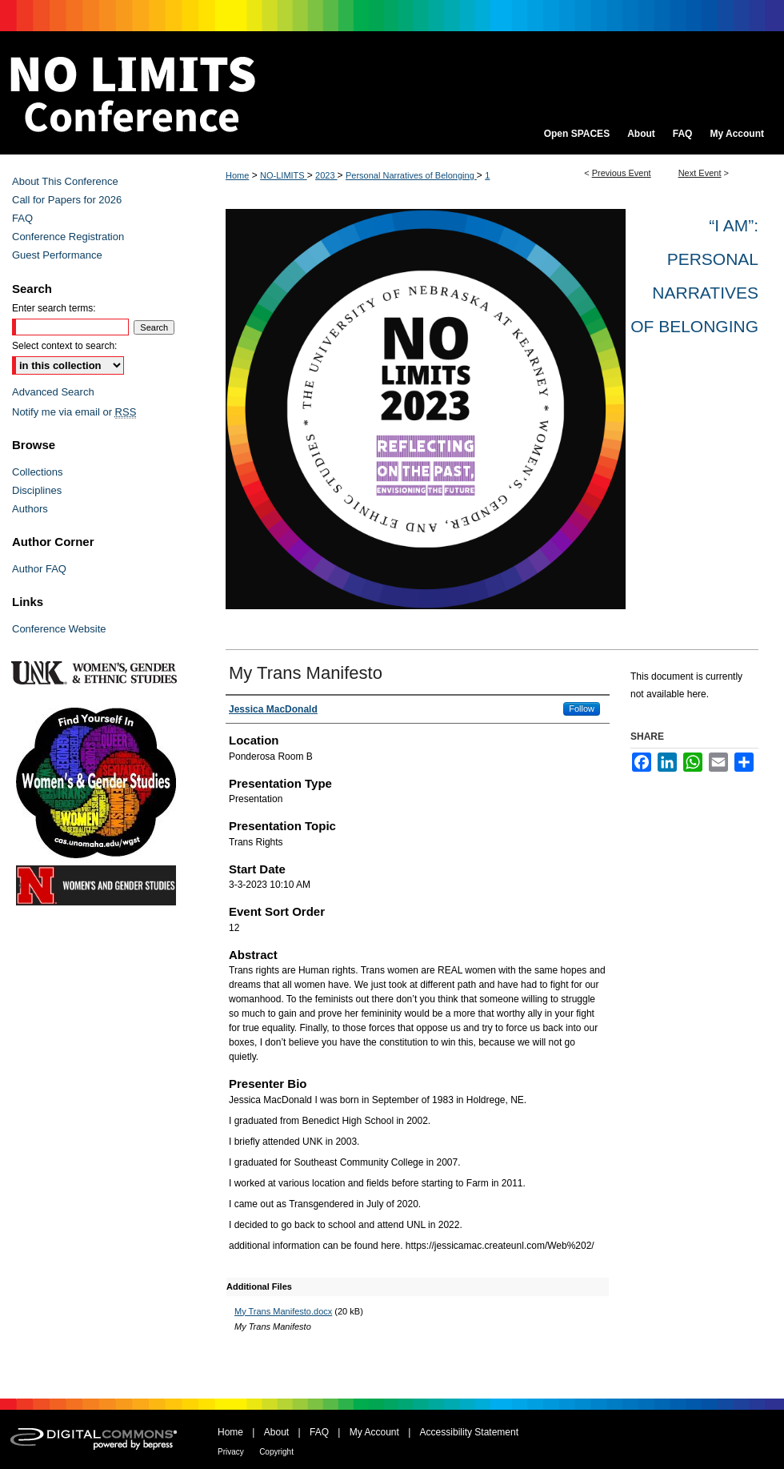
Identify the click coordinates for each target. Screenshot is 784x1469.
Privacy (231, 1451)
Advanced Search (53, 392)
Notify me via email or (74, 412)
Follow (581, 708)
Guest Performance (57, 255)
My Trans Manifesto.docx (283, 1311)
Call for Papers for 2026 (67, 200)
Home (237, 175)
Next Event (700, 173)
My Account (374, 1432)
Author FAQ (39, 569)
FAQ (22, 218)
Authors (30, 509)
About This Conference (65, 181)
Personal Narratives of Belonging (411, 175)
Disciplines (37, 490)
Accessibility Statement (469, 1432)
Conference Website (59, 629)
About (276, 1432)
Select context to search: (64, 345)
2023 (326, 175)
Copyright (276, 1451)
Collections (37, 472)
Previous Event (621, 173)
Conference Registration (68, 237)
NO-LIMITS (283, 175)
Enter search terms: (54, 308)
